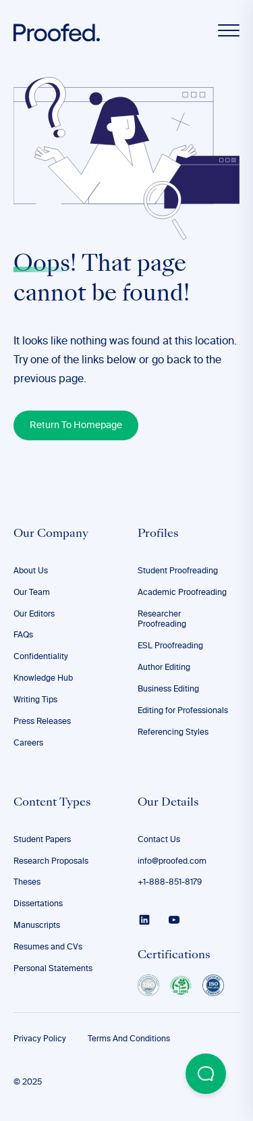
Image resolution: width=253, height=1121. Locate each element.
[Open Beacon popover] (206, 1073)
